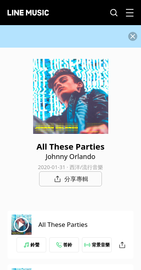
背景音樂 (97, 245)
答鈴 (64, 245)
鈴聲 (31, 245)
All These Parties (63, 224)
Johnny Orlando (70, 156)
